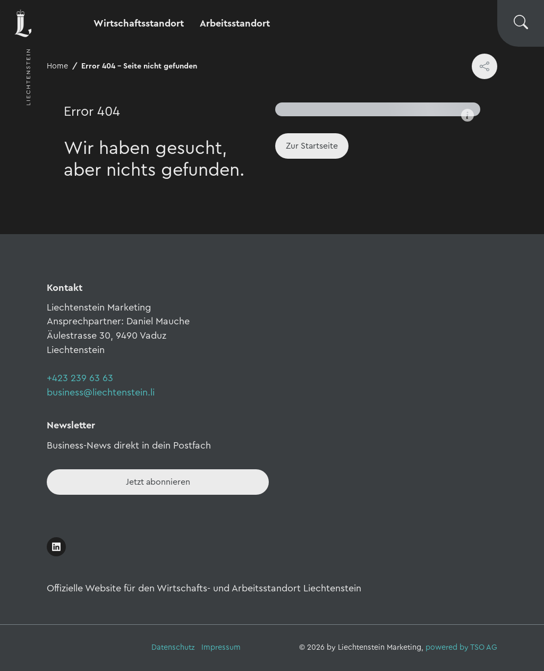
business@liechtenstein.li (101, 392)
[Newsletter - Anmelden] (158, 482)
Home (57, 66)
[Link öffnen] (56, 546)
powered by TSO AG (461, 647)
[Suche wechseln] (520, 23)
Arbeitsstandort (235, 23)
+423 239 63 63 (80, 378)
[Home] (311, 146)
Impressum (221, 647)
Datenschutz (173, 647)
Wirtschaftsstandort (139, 23)
